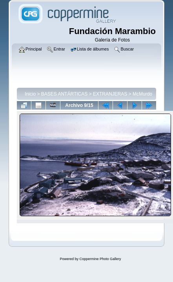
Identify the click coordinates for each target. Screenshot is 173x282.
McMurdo (142, 94)
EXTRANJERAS (110, 94)
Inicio (30, 94)
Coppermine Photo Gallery (100, 259)
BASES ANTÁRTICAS (64, 94)
